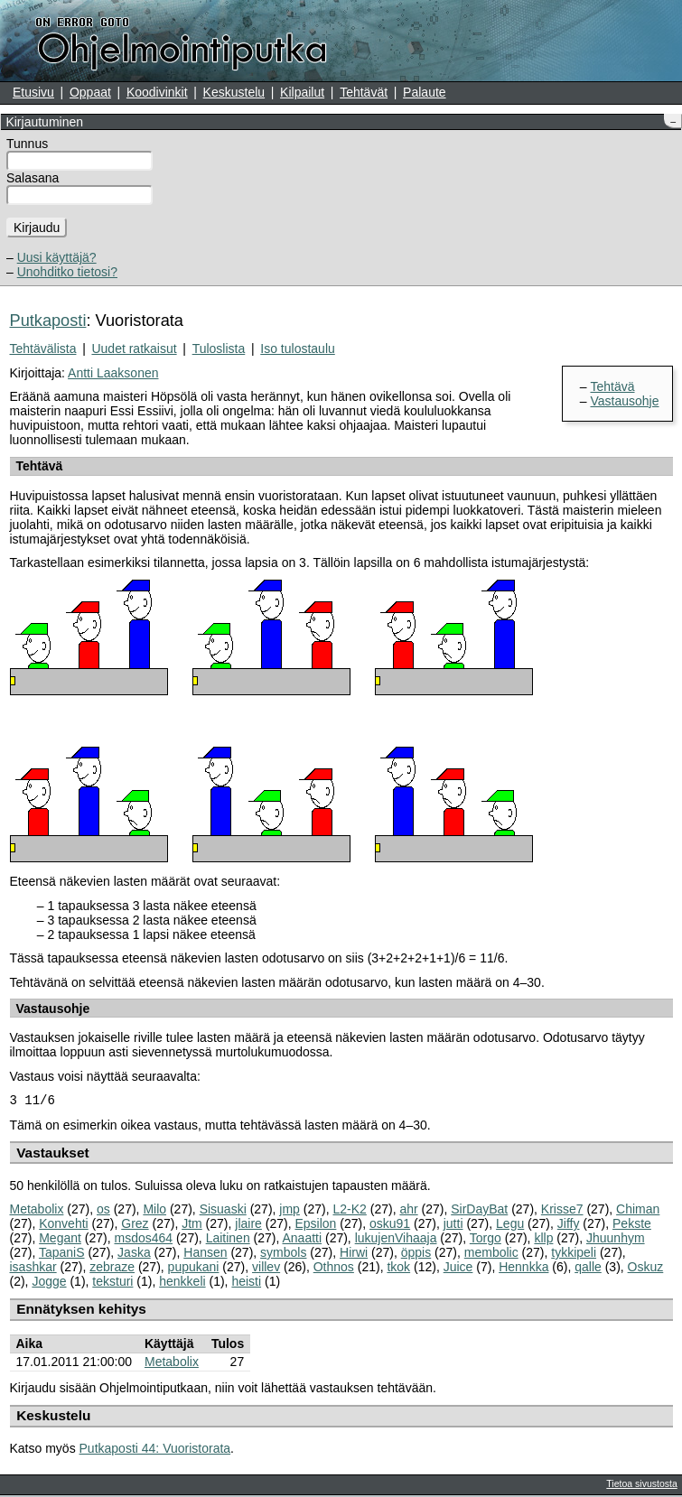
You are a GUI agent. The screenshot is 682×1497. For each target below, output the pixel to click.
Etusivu (33, 92)
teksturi (112, 1283)
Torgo (485, 1239)
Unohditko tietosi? (67, 272)
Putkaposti (48, 320)
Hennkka (523, 1268)
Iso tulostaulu (297, 348)
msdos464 (143, 1239)
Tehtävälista (43, 348)
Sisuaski (223, 1211)
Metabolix (37, 1211)
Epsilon (315, 1225)
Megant (60, 1239)
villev (266, 1268)
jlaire (248, 1225)
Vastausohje (624, 401)
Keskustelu (234, 92)
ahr (408, 1211)
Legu (510, 1225)
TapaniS (62, 1254)
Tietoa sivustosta (641, 1485)
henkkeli (182, 1283)
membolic (491, 1254)
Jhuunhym (615, 1239)
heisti (246, 1283)
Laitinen (228, 1239)
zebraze (112, 1268)
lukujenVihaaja (396, 1239)
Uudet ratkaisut (133, 348)
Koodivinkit (157, 92)
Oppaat (90, 92)
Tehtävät (364, 92)
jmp (289, 1211)
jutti (453, 1225)
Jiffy (568, 1225)
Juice (458, 1268)
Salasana (32, 178)
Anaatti (302, 1239)
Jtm (192, 1225)
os (103, 1211)
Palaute (424, 92)
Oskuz (646, 1268)
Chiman (637, 1211)
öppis (416, 1254)
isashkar (33, 1268)
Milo (154, 1211)
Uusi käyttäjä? (57, 257)
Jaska (134, 1254)
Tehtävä (612, 386)
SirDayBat (479, 1211)
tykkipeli (573, 1254)
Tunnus (27, 143)
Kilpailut (302, 92)
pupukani (194, 1268)
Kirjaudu (37, 227)
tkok (398, 1268)
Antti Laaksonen (113, 373)
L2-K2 (349, 1211)
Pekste (631, 1225)
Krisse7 (562, 1211)
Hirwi (354, 1254)
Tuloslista (219, 348)
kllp (543, 1239)
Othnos (333, 1268)
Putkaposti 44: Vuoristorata (155, 1450)
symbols (283, 1254)
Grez (134, 1225)
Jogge (49, 1283)
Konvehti (63, 1225)
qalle (588, 1268)
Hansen (205, 1254)
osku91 (389, 1225)
